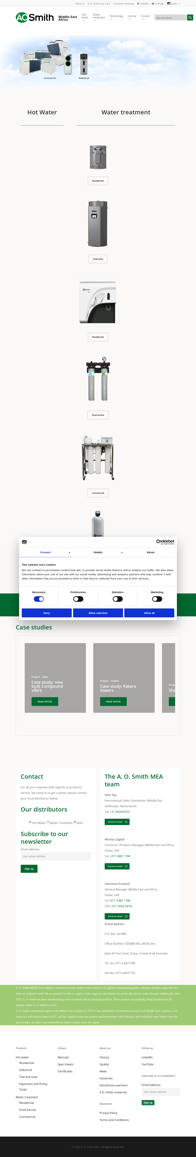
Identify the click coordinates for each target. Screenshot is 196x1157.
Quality (104, 1064)
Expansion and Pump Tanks (33, 1086)
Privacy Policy (108, 1113)
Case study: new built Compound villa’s (47, 686)
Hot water (22, 1057)
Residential (26, 1063)
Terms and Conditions (114, 1120)
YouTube (147, 1064)
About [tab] (150, 552)
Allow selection (97, 612)
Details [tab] (98, 552)
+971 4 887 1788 (119, 901)
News (103, 1071)
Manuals (63, 1057)
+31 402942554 (120, 812)
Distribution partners (114, 1085)
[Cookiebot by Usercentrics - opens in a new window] (159, 542)
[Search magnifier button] (190, 17)
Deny (46, 612)
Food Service (27, 1110)
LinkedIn (147, 1057)
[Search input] (171, 17)
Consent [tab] (45, 552)
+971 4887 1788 (120, 856)
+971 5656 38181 (122, 906)
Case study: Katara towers (118, 688)
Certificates (65, 1071)
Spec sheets (65, 1064)
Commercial (27, 1117)
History (104, 1057)
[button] (98, 180)
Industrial (25, 1070)
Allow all (149, 612)
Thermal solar (28, 1077)
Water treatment (27, 1097)
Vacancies (106, 1078)
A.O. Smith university (113, 1092)
